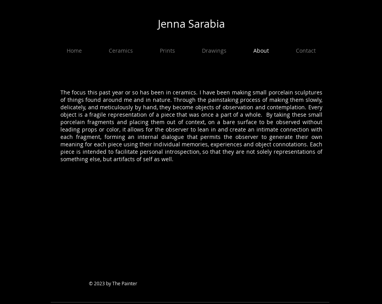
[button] (120, 50)
